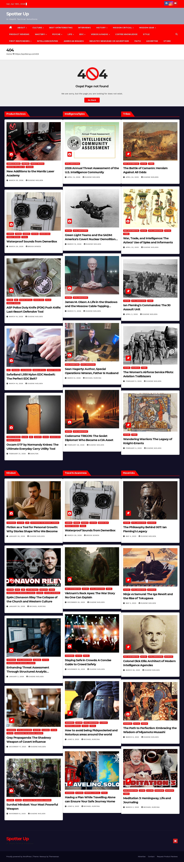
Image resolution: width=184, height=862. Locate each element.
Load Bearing (26, 370)
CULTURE (37, 27)
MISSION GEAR (147, 27)
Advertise (152, 41)
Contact (151, 857)
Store (167, 41)
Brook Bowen (33, 246)
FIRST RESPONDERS (19, 41)
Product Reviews (19, 34)
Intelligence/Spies (47, 41)
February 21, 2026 (17, 454)
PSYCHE (56, 34)
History (101, 27)
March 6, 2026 (74, 378)
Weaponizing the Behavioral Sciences (44, 522)
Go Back (92, 100)
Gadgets (26, 234)
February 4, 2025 (134, 448)
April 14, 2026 (74, 177)
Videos (51, 589)
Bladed (9, 300)
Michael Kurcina (92, 378)
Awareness (11, 522)
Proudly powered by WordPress (19, 857)
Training (29, 167)
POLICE (48, 300)
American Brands (74, 41)
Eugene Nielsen (34, 180)
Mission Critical (26, 300)
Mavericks (135, 367)
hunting (35, 234)
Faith (138, 41)
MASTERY (40, 34)
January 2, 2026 (17, 676)
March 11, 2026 (74, 311)
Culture (20, 522)
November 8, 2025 (17, 814)
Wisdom (40, 593)
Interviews (84, 27)
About (22, 27)
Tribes (151, 163)
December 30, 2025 (76, 602)
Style (146, 34)
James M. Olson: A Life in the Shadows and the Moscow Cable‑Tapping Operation (91, 306)
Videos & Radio (100, 34)
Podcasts (43, 589)
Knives (45, 437)
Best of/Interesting (61, 27)
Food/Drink (159, 790)
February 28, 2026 (76, 445)
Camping (10, 234)
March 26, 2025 (133, 670)
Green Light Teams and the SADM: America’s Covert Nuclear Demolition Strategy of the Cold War (90, 239)
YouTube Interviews (52, 593)
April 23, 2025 (132, 247)
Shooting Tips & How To (15, 167)
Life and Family (32, 589)
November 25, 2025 (76, 669)
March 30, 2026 (16, 180)
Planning (37, 660)
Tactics (167, 230)
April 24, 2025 (132, 177)
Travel (24, 237)
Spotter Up (17, 14)
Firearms (25, 163)
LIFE (70, 34)
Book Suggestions (72, 364)
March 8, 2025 (133, 737)
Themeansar (54, 857)
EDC (81, 34)
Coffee (142, 790)
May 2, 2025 (131, 603)
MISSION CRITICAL (123, 27)
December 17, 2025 (18, 747)
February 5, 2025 (134, 381)
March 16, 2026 (16, 316)
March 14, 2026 (74, 244)
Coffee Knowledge (126, 34)
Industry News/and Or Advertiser (109, 41)
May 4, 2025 (131, 536)
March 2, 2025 (133, 807)
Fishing (18, 234)
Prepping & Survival (73, 726)
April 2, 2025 (132, 314)
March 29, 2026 (16, 246)
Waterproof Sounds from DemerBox (32, 241)
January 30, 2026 (17, 536)
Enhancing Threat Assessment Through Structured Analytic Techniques (28, 671)
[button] (177, 34)
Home (9, 54)
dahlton (33, 454)
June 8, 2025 (73, 739)
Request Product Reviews (167, 857)
